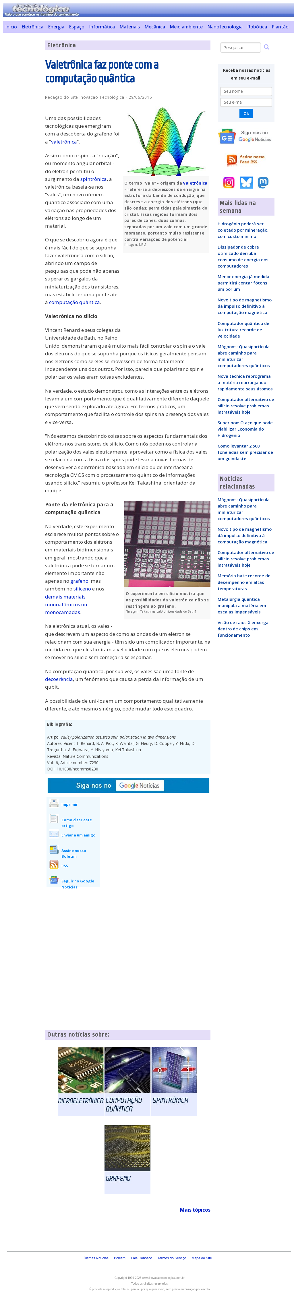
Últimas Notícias (96, 1258)
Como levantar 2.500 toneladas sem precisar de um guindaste (245, 452)
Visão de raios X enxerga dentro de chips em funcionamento (243, 628)
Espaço (76, 27)
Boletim (119, 1258)
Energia (56, 27)
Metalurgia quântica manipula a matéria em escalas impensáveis (242, 605)
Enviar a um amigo (78, 835)
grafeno (79, 581)
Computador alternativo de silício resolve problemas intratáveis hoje (246, 405)
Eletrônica (32, 27)
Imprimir (69, 804)
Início (11, 27)
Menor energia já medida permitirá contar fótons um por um (243, 283)
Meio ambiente (186, 27)
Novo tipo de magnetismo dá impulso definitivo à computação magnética (245, 306)
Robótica (257, 27)
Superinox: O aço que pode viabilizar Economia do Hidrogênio (245, 429)
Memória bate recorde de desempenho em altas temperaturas (244, 582)
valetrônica (195, 183)
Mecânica (154, 27)
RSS (64, 865)
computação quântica (74, 302)
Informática (102, 27)
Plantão (280, 27)
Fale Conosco (141, 1258)
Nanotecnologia (225, 27)
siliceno (82, 588)
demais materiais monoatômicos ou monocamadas (66, 604)
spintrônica (93, 179)
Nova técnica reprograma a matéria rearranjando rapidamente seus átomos (245, 382)
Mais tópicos (195, 1210)
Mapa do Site (202, 1258)
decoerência (59, 679)
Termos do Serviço (172, 1258)
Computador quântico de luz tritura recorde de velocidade (243, 329)
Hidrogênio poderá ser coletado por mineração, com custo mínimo (243, 230)
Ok (246, 113)
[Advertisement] (21, 126)
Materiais (129, 27)
